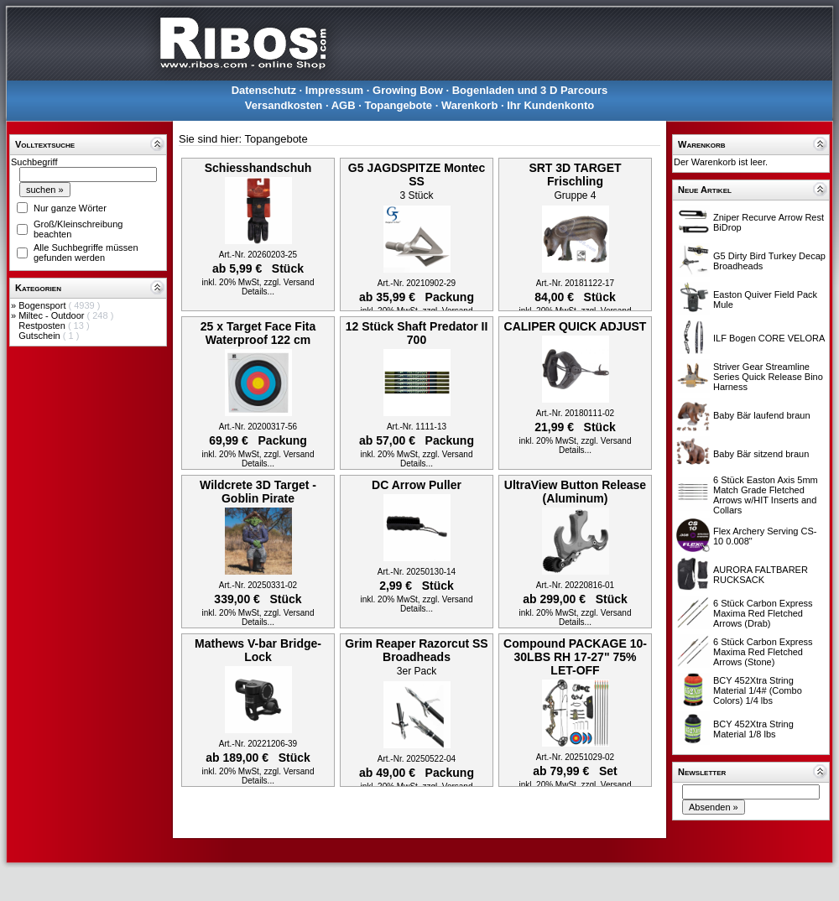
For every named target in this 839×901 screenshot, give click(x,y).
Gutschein (40, 336)
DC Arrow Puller (416, 485)
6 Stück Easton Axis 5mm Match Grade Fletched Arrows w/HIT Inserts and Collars (765, 495)
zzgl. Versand (288, 282)
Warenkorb (469, 105)
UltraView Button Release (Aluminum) (575, 491)
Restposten (43, 325)
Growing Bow (408, 90)
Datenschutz (264, 90)
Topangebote (398, 105)
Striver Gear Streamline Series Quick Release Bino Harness (768, 377)
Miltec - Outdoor (52, 315)
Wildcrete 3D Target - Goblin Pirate (258, 491)
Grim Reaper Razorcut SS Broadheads (416, 650)
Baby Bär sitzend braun (761, 454)
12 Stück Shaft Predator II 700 (417, 333)
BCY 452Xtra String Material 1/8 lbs (753, 729)
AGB (343, 105)
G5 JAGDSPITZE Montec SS (416, 174)
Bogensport (43, 305)
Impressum (334, 90)
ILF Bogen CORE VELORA (769, 338)
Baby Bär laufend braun (761, 415)
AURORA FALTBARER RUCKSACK (760, 575)
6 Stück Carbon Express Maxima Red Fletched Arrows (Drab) (763, 613)
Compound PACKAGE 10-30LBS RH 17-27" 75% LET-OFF (575, 657)
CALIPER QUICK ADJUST (575, 326)
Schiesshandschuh (258, 167)
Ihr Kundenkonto (550, 105)
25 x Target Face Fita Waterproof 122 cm (258, 333)
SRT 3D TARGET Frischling (575, 174)
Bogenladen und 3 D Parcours (530, 90)
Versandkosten (284, 105)
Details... (258, 291)
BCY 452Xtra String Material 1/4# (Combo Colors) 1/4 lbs (757, 690)
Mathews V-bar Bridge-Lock (258, 650)
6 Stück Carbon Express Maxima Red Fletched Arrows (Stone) (763, 652)
